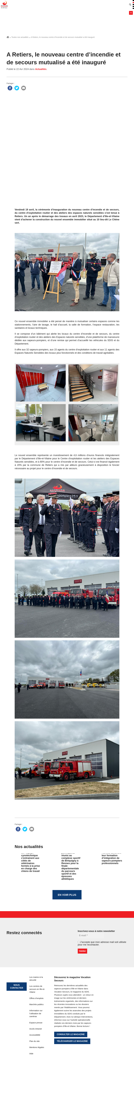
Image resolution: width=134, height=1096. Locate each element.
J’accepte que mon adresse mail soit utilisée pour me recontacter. (102, 943)
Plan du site (34, 1041)
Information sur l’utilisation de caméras (35, 1013)
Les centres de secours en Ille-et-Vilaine (37, 989)
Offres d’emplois (36, 998)
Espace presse (35, 1023)
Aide (31, 1053)
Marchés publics (36, 1004)
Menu (131, 13)
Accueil (8, 37)
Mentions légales (36, 1047)
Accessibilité (34, 1035)
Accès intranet (35, 1029)
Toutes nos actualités (20, 37)
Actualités (40, 69)
